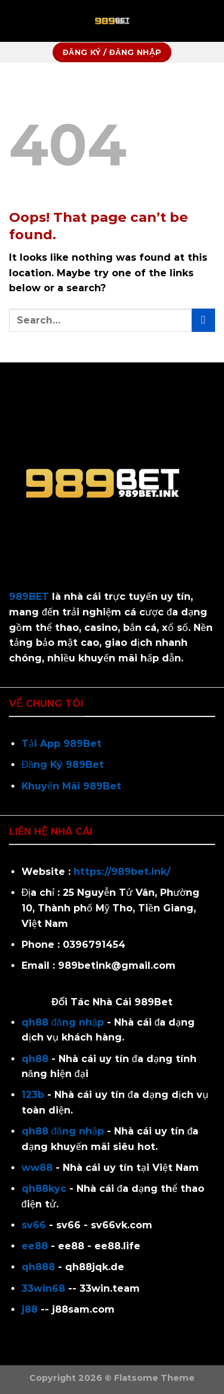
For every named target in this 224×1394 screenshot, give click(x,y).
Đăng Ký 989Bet (63, 764)
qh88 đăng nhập (63, 1022)
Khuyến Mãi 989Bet (71, 786)
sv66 (34, 1225)
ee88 (35, 1246)
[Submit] (203, 320)
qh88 (35, 1058)
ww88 (37, 1167)
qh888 (38, 1267)
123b (33, 1094)
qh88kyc (44, 1188)
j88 (30, 1309)
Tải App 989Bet (62, 743)
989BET (29, 596)
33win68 (43, 1288)
